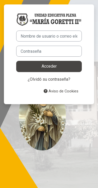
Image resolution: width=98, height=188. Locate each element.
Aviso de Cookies (61, 91)
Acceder (49, 66)
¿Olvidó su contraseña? (49, 79)
